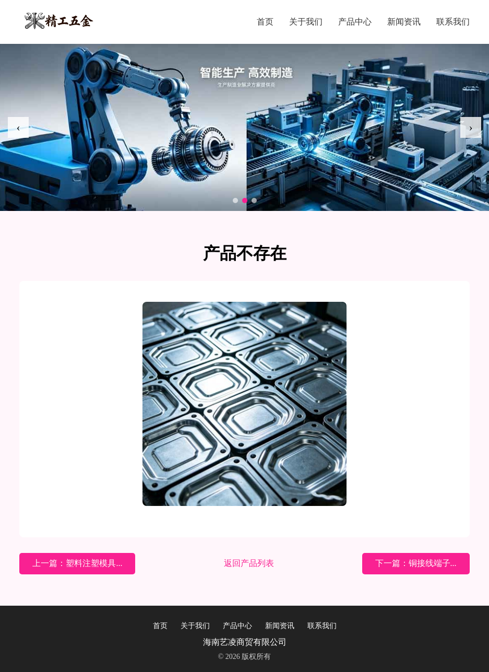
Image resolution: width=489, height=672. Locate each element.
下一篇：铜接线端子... (416, 563)
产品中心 (355, 21)
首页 (265, 21)
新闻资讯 (404, 21)
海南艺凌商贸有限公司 (245, 642)
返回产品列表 (249, 563)
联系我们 (453, 21)
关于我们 (306, 21)
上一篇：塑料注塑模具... (77, 563)
